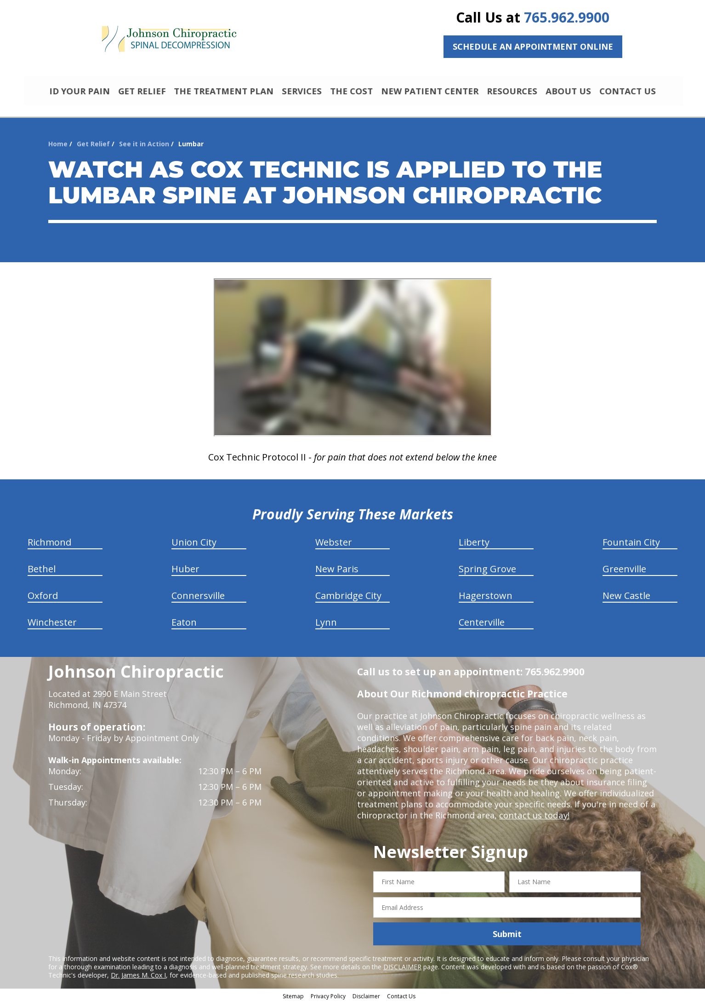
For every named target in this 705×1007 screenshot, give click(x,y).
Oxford (43, 599)
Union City (193, 546)
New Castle (626, 599)
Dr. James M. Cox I (138, 979)
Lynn (326, 626)
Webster (333, 546)
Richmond (49, 546)
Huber (185, 573)
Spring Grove (487, 573)
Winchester (52, 626)
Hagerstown (485, 599)
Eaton (184, 626)
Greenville (624, 573)
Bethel (42, 573)
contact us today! (533, 819)
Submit (507, 938)
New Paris (336, 573)
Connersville (198, 599)
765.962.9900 (566, 17)
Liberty (474, 546)
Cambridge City (348, 599)
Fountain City (631, 546)
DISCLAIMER (402, 971)
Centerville (482, 626)
